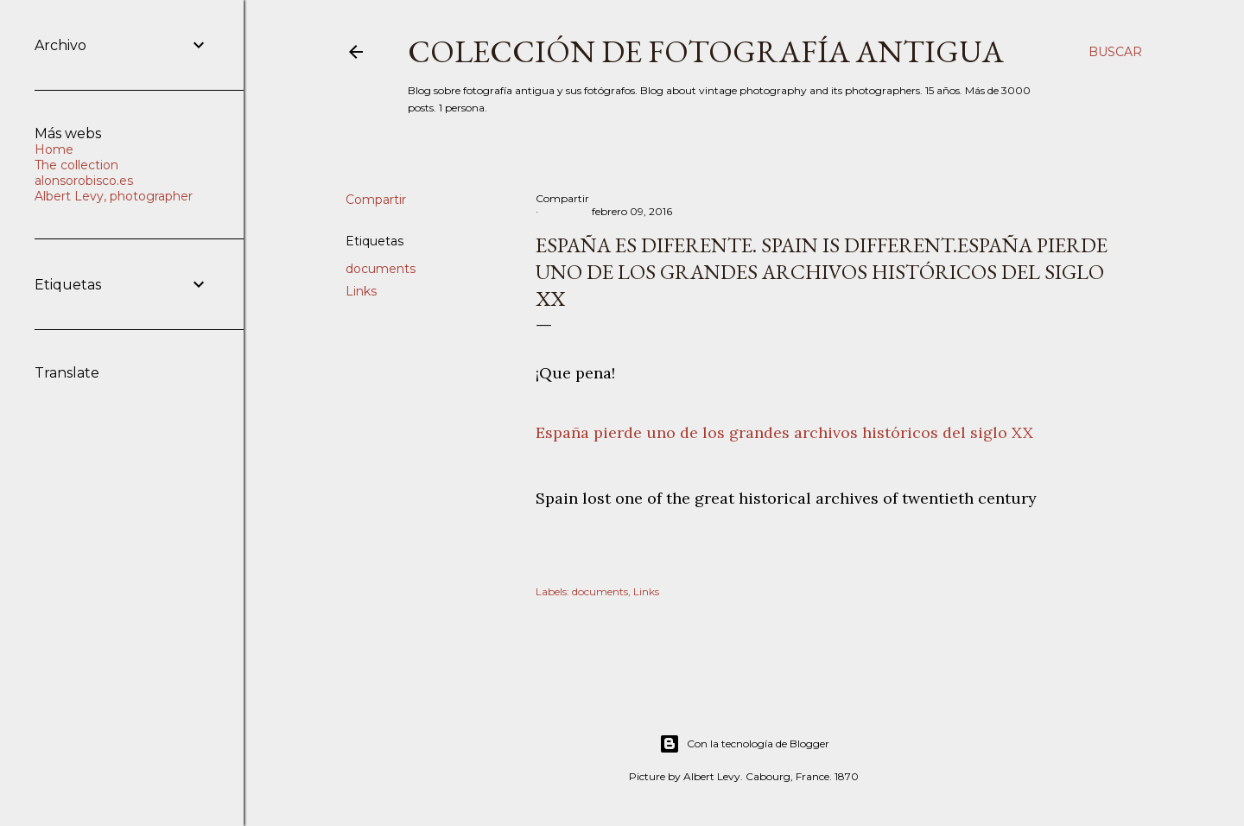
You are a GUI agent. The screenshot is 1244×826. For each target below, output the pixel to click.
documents (381, 268)
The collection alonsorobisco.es (84, 172)
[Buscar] (1115, 52)
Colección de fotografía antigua (706, 51)
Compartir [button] (376, 199)
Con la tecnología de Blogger (744, 744)
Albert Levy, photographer (114, 196)
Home (54, 149)
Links (361, 291)
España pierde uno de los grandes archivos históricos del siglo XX (784, 432)
